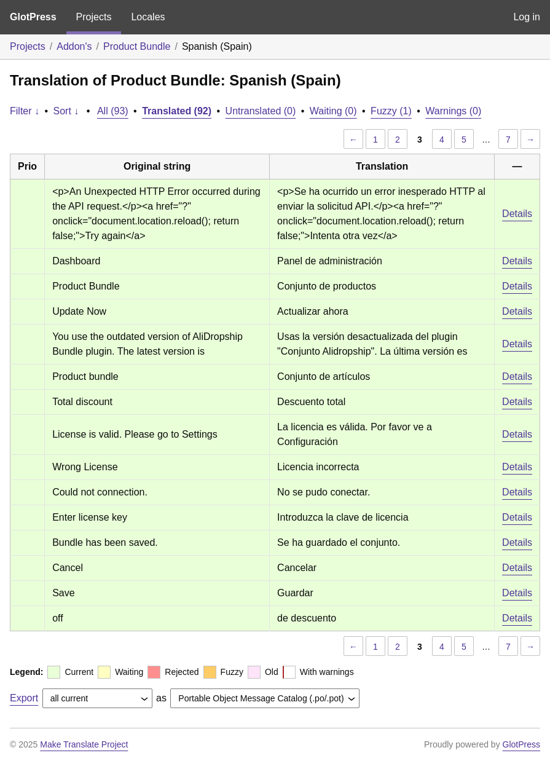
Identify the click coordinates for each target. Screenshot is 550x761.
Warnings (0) (453, 111)
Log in (526, 17)
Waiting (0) (333, 111)
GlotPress (33, 17)
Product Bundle (136, 46)
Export (24, 698)
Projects (94, 17)
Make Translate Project (84, 744)
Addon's (74, 46)
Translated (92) (176, 111)
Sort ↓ (66, 111)
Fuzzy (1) (391, 111)
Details (517, 213)
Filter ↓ (24, 111)
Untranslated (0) (261, 111)
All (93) (112, 111)
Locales (148, 17)
